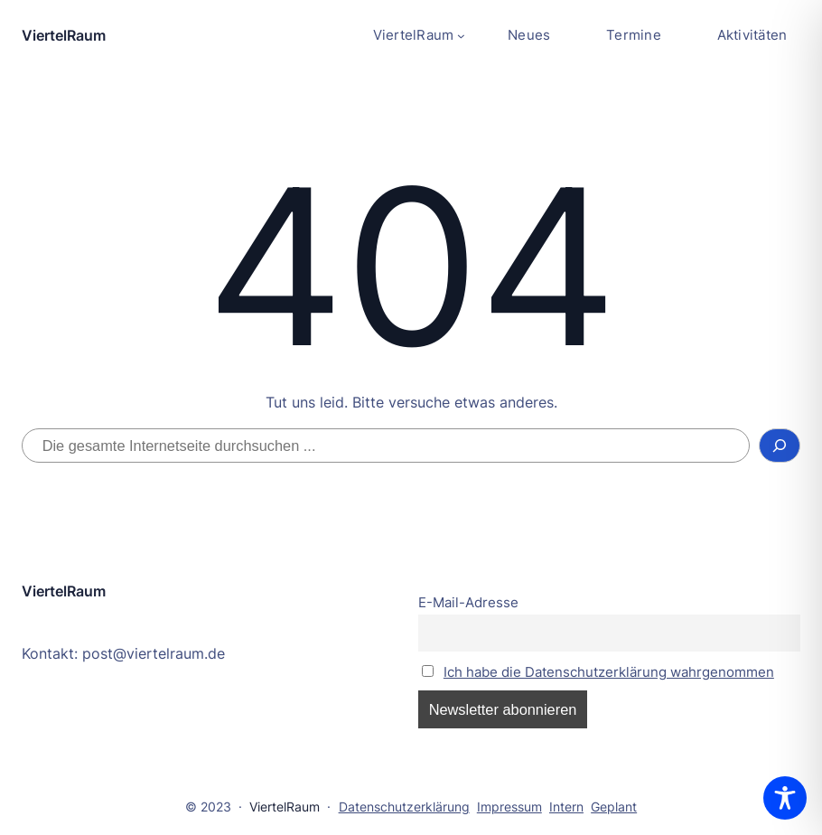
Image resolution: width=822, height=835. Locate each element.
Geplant (614, 807)
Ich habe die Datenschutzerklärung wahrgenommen (609, 672)
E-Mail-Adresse (468, 603)
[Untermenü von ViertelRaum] (419, 35)
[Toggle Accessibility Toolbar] (784, 797)
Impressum (509, 807)
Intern (566, 807)
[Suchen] (779, 445)
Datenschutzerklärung (404, 807)
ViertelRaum (64, 35)
